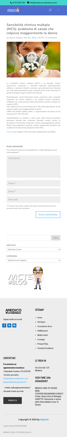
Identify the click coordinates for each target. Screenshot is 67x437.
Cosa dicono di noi (44, 326)
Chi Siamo (41, 322)
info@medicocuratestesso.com (15, 378)
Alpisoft (44, 419)
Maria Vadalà (16, 37)
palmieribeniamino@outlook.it (14, 382)
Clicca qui (10, 132)
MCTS (41, 37)
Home (39, 317)
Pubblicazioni (42, 331)
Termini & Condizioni (45, 348)
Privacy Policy (42, 344)
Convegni (41, 339)
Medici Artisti (42, 335)
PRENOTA (12, 400)
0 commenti (51, 37)
